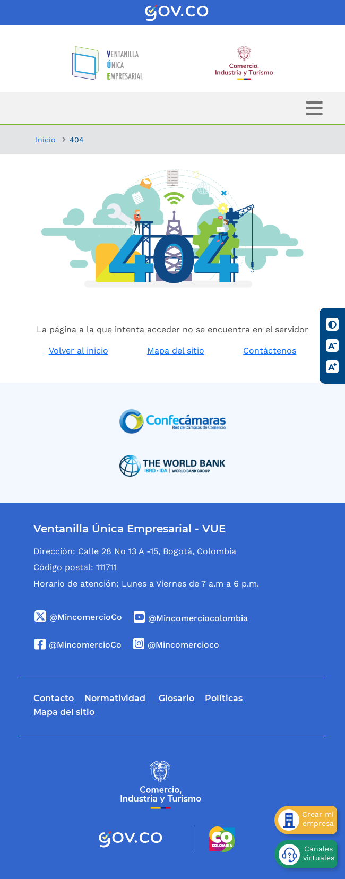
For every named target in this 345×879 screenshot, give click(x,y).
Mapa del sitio (175, 351)
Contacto (53, 698)
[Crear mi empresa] (305, 820)
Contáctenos (269, 351)
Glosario (176, 698)
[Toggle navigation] (314, 108)
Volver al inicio (78, 351)
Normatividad (114, 698)
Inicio (45, 139)
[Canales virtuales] (305, 854)
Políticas (224, 698)
